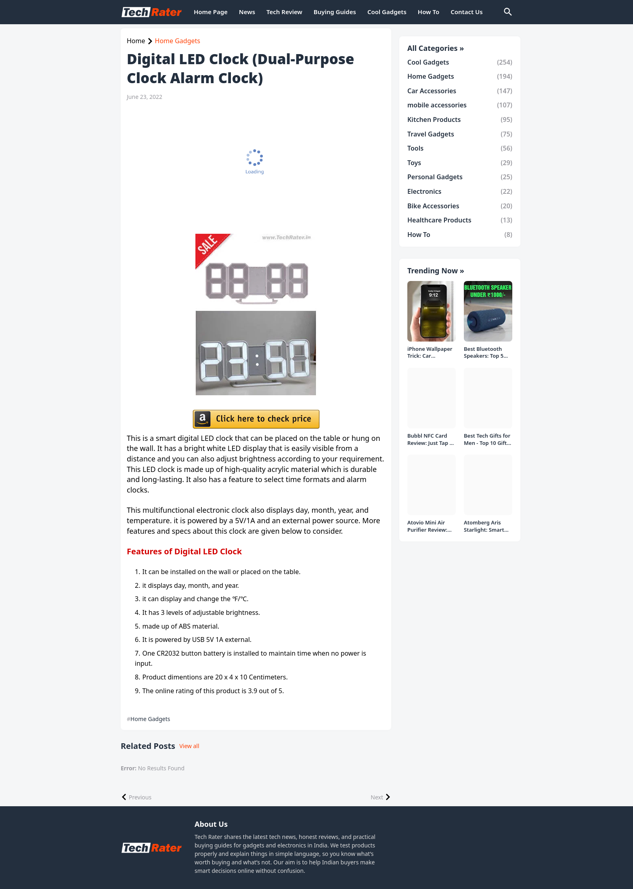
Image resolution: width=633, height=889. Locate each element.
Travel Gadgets (459, 134)
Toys (459, 162)
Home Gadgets (177, 41)
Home (136, 41)
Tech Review (284, 12)
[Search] (507, 12)
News (247, 12)
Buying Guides (335, 12)
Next (377, 797)
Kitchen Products (459, 119)
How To (428, 12)
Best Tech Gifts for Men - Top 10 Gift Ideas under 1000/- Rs (487, 439)
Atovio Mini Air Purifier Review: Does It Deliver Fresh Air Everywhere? (427, 526)
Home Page (211, 12)
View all (189, 746)
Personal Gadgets (459, 176)
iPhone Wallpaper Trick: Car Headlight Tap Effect (430, 353)
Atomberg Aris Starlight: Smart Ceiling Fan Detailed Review (484, 526)
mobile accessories (459, 105)
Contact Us (466, 12)
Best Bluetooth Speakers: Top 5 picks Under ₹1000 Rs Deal (487, 353)
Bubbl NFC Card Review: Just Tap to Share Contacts (431, 439)
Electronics (459, 191)
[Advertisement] (256, 167)
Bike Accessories (459, 205)
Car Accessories (459, 90)
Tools (459, 148)
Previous (140, 797)
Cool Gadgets (387, 12)
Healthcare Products (459, 220)
